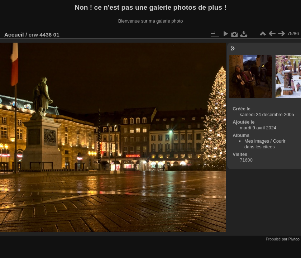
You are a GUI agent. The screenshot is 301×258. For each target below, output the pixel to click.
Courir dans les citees (265, 143)
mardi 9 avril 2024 (258, 127)
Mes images (256, 141)
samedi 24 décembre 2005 (267, 114)
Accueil (14, 35)
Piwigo (294, 239)
